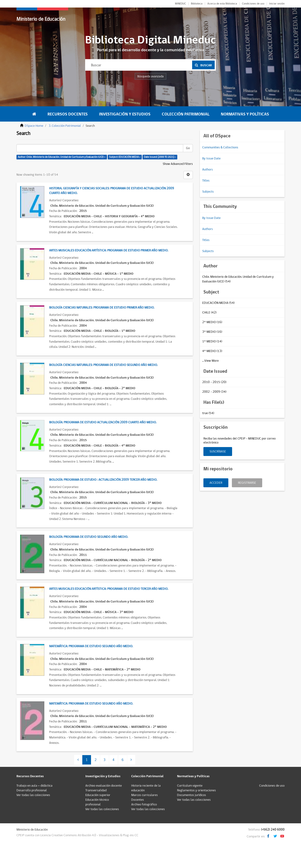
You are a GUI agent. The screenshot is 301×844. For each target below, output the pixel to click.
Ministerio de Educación (40, 19)
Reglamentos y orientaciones (196, 790)
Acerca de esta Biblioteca (222, 3)
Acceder (216, 482)
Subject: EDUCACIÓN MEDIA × (124, 157)
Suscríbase (218, 451)
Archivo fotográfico (144, 804)
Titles (206, 180)
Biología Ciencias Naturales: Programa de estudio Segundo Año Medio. (103, 365)
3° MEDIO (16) (212, 331)
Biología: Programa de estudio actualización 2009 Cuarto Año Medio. (102, 422)
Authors (207, 169)
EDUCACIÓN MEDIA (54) (218, 303)
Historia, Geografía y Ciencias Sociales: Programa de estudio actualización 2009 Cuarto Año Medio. (111, 190)
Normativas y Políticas (245, 114)
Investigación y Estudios (124, 114)
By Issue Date (211, 158)
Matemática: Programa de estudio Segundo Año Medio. (91, 646)
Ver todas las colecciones (33, 795)
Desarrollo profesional (31, 790)
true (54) (208, 413)
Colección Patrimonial (186, 114)
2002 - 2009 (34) (214, 391)
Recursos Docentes (68, 114)
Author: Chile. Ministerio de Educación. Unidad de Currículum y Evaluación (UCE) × (61, 157)
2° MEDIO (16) (212, 322)
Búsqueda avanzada (150, 76)
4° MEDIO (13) (212, 351)
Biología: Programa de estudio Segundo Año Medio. (88, 537)
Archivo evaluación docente (103, 785)
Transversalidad (96, 790)
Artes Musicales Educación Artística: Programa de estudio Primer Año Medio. (108, 250)
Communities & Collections (220, 147)
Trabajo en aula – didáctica (34, 785)
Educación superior (97, 795)
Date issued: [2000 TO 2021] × (160, 157)
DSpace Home (34, 125)
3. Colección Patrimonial (65, 125)
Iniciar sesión (277, 3)
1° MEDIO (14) (212, 341)
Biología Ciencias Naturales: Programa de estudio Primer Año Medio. (101, 307)
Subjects (208, 191)
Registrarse (247, 482)
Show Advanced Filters (178, 164)
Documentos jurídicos (191, 795)
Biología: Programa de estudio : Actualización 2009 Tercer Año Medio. (103, 479)
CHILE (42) (209, 312)
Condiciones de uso (253, 3)
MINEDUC (180, 3)
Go (188, 148)
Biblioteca (196, 3)
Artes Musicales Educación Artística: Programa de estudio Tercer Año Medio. (108, 588)
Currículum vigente (189, 785)
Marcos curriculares (144, 795)
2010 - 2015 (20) (214, 382)
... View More (210, 360)
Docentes (137, 799)
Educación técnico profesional (97, 802)
